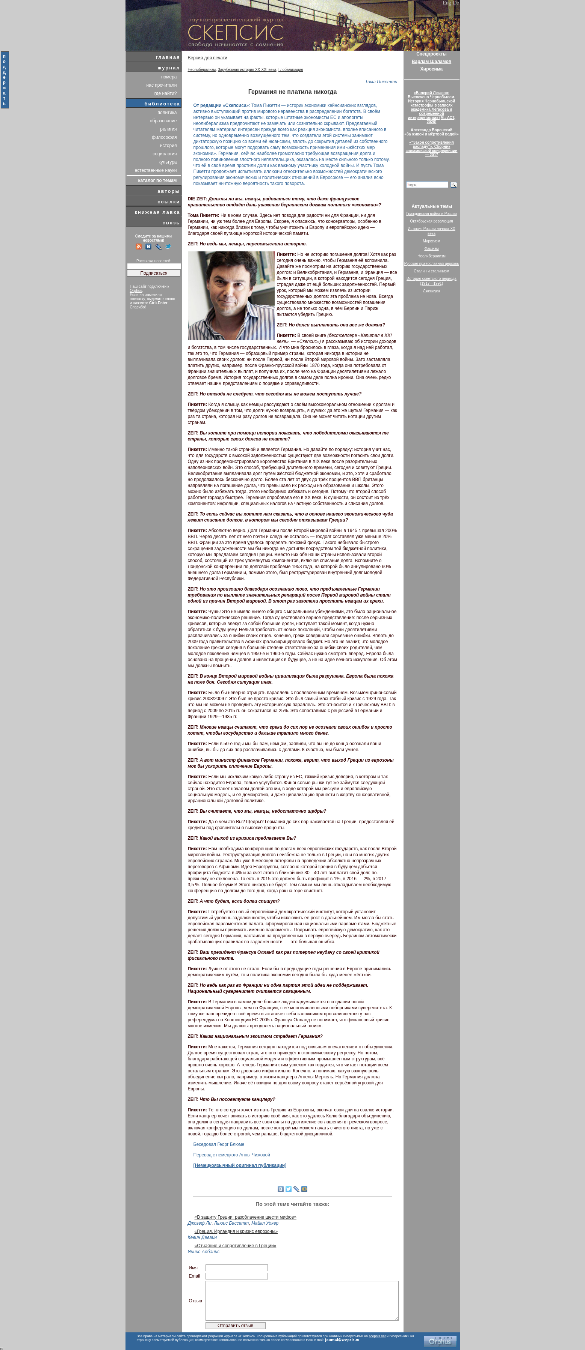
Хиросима (431, 69)
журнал (169, 68)
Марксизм (431, 241)
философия (164, 137)
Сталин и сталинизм (431, 271)
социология (165, 153)
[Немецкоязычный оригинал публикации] (240, 1165)
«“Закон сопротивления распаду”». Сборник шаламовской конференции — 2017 (432, 148)
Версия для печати (207, 57)
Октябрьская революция (431, 221)
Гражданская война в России (431, 214)
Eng (447, 3)
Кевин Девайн (202, 1237)
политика (167, 112)
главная (168, 57)
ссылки (168, 201)
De (456, 3)
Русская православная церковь (431, 264)
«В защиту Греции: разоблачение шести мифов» (246, 1217)
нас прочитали (162, 85)
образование (163, 120)
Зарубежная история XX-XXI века (247, 70)
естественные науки (156, 170)
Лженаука (431, 291)
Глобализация (290, 70)
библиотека (162, 104)
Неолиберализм (202, 70)
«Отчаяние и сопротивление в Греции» (236, 1245)
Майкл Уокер (264, 1223)
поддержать (5, 80)
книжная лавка (157, 212)
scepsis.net (377, 1336)
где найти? (165, 93)
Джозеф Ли (200, 1223)
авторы (168, 191)
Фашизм (431, 249)
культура (168, 162)
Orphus (136, 291)
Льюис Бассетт (231, 1223)
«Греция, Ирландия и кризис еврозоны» (236, 1231)
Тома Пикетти (381, 81)
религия (168, 129)
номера (169, 77)
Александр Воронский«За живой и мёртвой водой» (431, 132)
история (168, 145)
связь (171, 223)
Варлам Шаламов (431, 61)
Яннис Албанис (204, 1251)
